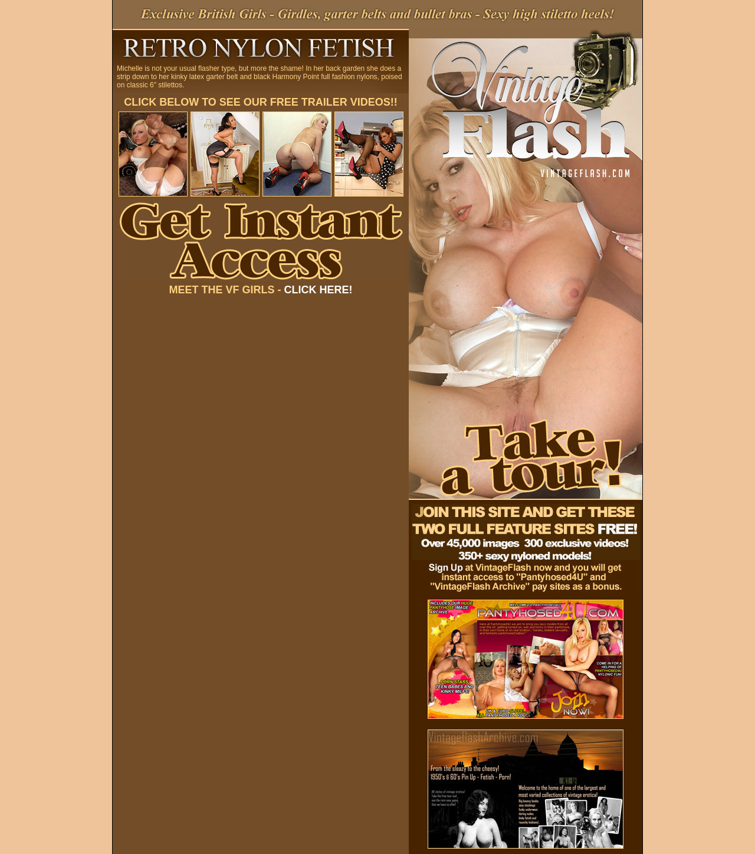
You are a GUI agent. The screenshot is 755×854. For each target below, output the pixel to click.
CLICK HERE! (318, 290)
